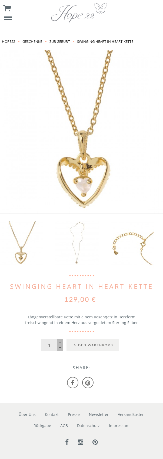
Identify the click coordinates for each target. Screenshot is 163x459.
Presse (74, 414)
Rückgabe (42, 425)
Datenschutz (88, 425)
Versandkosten (131, 414)
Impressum (119, 425)
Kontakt (52, 414)
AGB (64, 425)
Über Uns (27, 414)
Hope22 (8, 41)
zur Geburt (59, 41)
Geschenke (32, 41)
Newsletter (99, 414)
